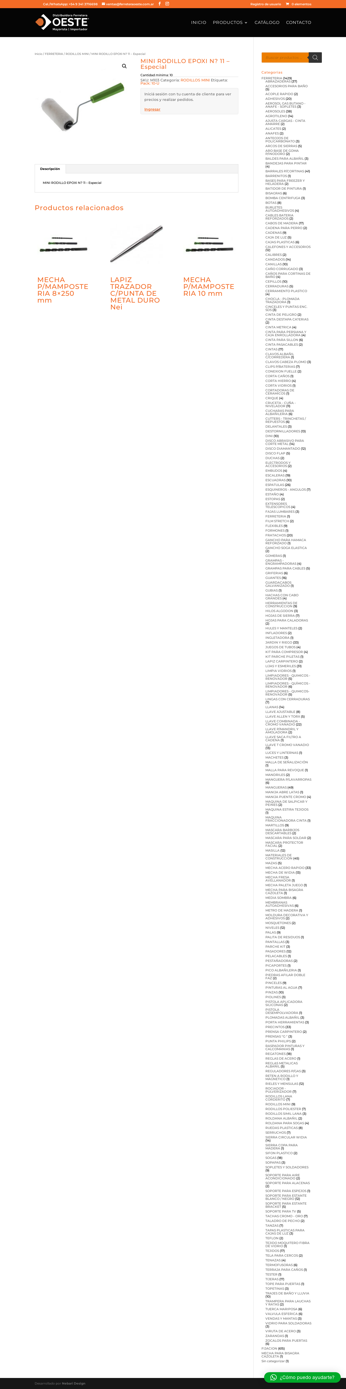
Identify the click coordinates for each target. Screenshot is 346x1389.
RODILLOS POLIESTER (283, 1109)
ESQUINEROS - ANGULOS (285, 489)
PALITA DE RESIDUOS (282, 937)
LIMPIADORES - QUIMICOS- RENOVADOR (287, 692)
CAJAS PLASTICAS (280, 242)
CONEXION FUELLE (281, 371)
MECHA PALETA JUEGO (284, 885)
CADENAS (273, 233)
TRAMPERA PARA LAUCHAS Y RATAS (288, 1302)
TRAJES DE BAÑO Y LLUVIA (287, 1293)
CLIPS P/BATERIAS (280, 367)
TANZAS (272, 1225)
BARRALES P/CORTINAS (284, 171)
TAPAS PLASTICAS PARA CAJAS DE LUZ (285, 1231)
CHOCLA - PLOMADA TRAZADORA (282, 300)
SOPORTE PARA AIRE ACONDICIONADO (282, 1176)
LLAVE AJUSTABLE (280, 712)
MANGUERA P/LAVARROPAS (288, 779)
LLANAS (271, 707)
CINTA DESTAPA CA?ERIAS (286, 319)
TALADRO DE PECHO (282, 1221)
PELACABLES (276, 956)
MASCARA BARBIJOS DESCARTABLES (282, 831)
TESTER (271, 1274)
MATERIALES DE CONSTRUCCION (278, 856)
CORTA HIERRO (278, 381)
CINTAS (271, 349)
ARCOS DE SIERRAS (281, 146)
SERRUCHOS (275, 1132)
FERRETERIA (54, 54)
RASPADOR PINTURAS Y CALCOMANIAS (285, 1047)
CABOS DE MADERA (281, 223)
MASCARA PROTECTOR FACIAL (284, 844)
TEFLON (272, 1238)
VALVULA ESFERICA (281, 1314)
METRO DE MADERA (281, 910)
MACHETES (274, 757)
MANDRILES (275, 775)
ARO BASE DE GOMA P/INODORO (282, 152)
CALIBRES (273, 255)
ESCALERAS (275, 475)
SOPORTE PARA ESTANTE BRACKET (286, 1205)
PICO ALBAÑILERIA (281, 970)
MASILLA (272, 850)
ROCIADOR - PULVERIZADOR (278, 1089)
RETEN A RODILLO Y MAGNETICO (281, 1077)
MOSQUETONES (278, 923)
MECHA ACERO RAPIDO (285, 868)
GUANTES (273, 578)
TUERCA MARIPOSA (281, 1309)
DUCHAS (272, 458)
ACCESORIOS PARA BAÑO (286, 86)
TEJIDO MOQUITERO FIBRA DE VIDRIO (287, 1244)
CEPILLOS (273, 281)
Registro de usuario (265, 4)
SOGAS (270, 1158)
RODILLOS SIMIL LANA (283, 1114)
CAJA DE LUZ (276, 237)
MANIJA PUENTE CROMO (285, 797)
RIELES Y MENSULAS (281, 1084)
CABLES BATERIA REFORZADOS (279, 216)
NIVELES (272, 928)
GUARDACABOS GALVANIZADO (278, 584)
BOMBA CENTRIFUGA (282, 198)
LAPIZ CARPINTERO (281, 661)
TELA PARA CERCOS (281, 1255)
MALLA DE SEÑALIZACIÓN (286, 762)
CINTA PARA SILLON (281, 340)
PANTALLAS (275, 942)
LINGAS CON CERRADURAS (287, 699)
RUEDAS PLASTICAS (281, 1128)
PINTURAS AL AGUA (281, 987)
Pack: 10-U (149, 83)
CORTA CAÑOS (277, 376)
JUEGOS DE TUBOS (280, 647)
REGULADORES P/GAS (283, 1071)
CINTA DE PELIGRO (281, 315)
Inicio (198, 23)
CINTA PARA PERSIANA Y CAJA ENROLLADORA (285, 333)
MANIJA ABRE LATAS (282, 792)
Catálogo (267, 23)
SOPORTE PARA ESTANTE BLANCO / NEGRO (286, 1197)
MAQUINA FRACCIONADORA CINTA (286, 818)
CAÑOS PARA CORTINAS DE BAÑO (288, 275)
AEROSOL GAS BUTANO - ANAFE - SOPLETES (285, 104)
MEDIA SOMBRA (278, 898)
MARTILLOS (274, 825)
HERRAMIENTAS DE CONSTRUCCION (281, 604)
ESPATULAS (274, 485)
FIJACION (269, 1348)
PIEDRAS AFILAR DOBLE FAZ (285, 976)
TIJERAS (272, 1279)
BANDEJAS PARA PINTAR (286, 163)
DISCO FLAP (275, 453)
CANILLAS (273, 264)
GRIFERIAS (274, 573)
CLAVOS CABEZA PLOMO (285, 362)
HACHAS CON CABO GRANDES (281, 596)
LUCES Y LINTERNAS (281, 753)
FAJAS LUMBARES (280, 512)
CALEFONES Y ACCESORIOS (288, 247)
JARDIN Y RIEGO (278, 642)
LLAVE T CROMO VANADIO (287, 745)
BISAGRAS (273, 193)
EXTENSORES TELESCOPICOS (277, 505)
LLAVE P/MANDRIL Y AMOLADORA (281, 730)
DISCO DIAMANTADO (282, 448)
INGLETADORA (277, 638)
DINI (269, 436)
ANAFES (272, 133)
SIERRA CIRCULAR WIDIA (286, 1137)
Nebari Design (73, 1383)
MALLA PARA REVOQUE (284, 770)
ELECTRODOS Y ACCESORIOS (278, 464)
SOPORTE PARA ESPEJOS (285, 1191)
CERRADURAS (277, 286)
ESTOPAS (272, 499)
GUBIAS (271, 590)
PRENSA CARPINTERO (283, 1032)
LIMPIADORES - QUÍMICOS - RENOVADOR (287, 684)
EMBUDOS (273, 471)
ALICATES (273, 129)
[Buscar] (315, 57)
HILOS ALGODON (279, 611)
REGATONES (275, 1054)
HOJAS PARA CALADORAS (286, 620)
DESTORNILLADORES (282, 431)
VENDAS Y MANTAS (281, 1318)
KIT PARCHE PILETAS (282, 657)
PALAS (270, 932)
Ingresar (152, 109)
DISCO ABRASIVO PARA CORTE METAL (284, 442)
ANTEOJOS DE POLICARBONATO (280, 139)
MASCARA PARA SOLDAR (285, 838)
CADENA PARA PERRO (283, 228)
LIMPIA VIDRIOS (278, 671)
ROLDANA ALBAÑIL (281, 1118)
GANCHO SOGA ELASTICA (286, 548)
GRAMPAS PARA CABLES (285, 568)
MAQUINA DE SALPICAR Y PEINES (286, 803)
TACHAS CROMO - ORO (284, 1216)
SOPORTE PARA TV (280, 1211)
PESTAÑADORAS (279, 961)
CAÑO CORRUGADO (281, 269)
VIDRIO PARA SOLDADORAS (288, 1323)
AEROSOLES (275, 111)
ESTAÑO (272, 494)
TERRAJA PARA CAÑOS (284, 1270)
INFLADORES (276, 633)
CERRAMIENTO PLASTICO (286, 291)
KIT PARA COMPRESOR (284, 652)
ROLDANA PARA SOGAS (284, 1123)
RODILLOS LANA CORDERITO (278, 1097)
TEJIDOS (272, 1251)
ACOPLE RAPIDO (279, 94)
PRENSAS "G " (276, 1036)
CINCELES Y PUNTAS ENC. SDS (286, 308)
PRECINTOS (275, 1027)
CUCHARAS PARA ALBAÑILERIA (279, 412)
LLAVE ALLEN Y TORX (282, 716)
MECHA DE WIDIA (280, 872)
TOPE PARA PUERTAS (282, 1284)
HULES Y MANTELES (281, 628)
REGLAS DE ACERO (280, 1058)
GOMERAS (273, 556)
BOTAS (270, 203)
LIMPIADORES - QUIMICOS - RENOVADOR (287, 677)
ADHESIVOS (275, 99)
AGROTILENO (276, 116)
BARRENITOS (276, 176)
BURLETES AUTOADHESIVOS (279, 209)
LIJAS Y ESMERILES (280, 666)
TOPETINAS (274, 1288)
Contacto (298, 23)
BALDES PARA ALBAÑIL (284, 158)
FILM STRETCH (277, 521)
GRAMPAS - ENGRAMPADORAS (280, 562)
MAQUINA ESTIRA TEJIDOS (286, 809)
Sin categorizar (273, 1361)
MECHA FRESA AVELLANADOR (278, 878)
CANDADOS (275, 259)
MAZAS (271, 863)
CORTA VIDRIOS (278, 385)
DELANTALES (276, 426)
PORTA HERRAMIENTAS (284, 1022)
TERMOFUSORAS (279, 1265)
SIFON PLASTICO (279, 1153)
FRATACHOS (275, 535)
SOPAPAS (273, 1162)
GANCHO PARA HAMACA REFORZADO (285, 541)
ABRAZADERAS (278, 81)
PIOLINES (273, 997)
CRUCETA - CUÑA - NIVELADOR (280, 404)
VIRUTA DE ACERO (280, 1331)
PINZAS (271, 992)
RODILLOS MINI (77, 54)
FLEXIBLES (274, 526)
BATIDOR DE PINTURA (283, 188)
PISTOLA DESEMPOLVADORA (281, 1011)
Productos (228, 23)
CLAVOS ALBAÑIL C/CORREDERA (279, 355)
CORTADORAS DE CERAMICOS (279, 391)
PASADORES (275, 951)
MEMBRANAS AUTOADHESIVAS (279, 904)
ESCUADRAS (275, 480)
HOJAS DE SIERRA (280, 616)
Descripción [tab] (50, 169)
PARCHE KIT (275, 947)
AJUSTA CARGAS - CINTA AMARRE (285, 122)
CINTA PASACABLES (281, 344)
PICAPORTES (276, 965)
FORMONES (275, 530)
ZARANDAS (274, 1336)
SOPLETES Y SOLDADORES (286, 1167)
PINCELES (273, 983)
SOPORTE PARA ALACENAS (287, 1183)
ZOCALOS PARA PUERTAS (286, 1341)
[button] (124, 66)
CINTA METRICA (278, 327)
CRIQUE (271, 398)
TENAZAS (273, 1260)
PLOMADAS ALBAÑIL (282, 1017)
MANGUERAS (276, 787)
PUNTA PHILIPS (278, 1041)
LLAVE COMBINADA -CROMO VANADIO (282, 722)
